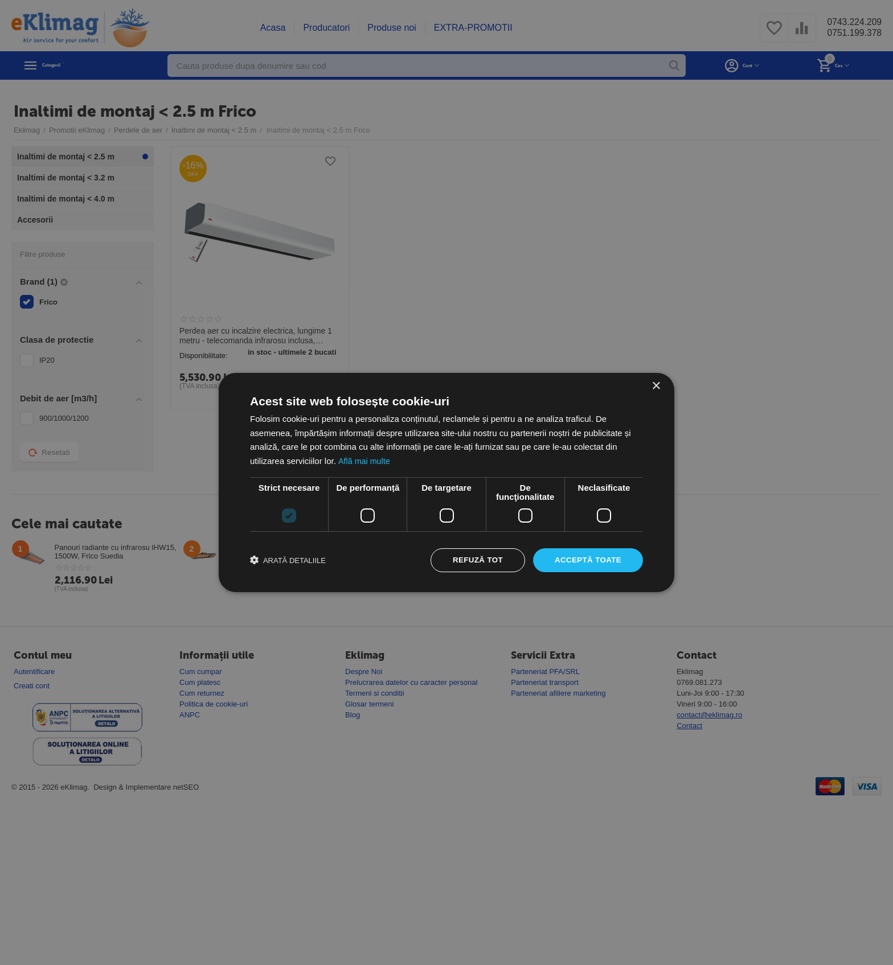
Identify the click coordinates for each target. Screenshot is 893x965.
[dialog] (446, 482)
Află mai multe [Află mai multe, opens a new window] (365, 460)
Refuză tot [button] (473, 560)
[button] (288, 560)
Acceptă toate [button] (586, 560)
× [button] (656, 385)
